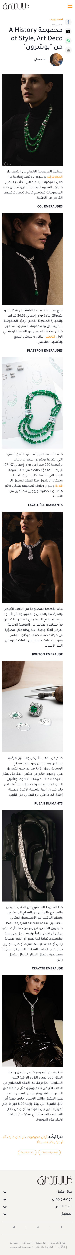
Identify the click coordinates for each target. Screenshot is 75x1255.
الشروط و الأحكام (44, 1247)
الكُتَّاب (61, 1247)
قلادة (59, 486)
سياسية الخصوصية (20, 1247)
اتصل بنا (14, 1243)
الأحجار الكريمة (27, 1153)
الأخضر (50, 337)
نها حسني (40, 59)
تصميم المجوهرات (50, 1153)
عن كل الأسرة (58, 1243)
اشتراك (27, 1243)
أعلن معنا (41, 1243)
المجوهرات (55, 177)
